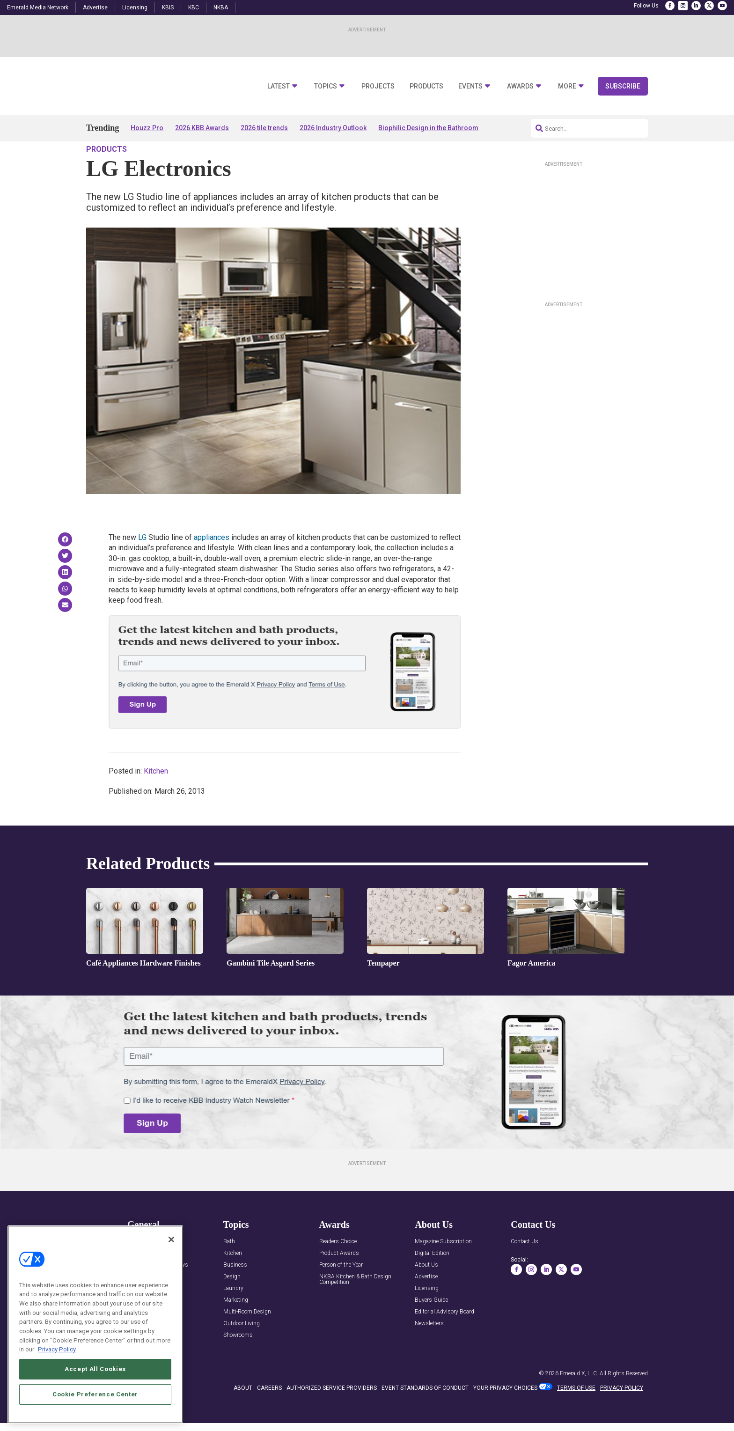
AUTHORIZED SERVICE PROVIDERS (331, 1414)
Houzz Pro (147, 128)
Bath (229, 1268)
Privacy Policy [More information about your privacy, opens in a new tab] (57, 1351)
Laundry (233, 1315)
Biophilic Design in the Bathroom (428, 128)
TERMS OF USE (576, 1414)
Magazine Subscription (443, 1268)
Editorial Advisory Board (444, 1338)
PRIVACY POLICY (621, 1414)
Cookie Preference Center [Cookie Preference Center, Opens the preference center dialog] (95, 1396)
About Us (426, 1292)
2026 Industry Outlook (333, 128)
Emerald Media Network (37, 7)
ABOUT (243, 1414)
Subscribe (622, 86)
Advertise (95, 7)
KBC (193, 7)
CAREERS (269, 1414)
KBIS (168, 7)
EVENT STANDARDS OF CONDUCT (425, 1414)
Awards (520, 86)
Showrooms (238, 1362)
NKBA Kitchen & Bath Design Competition (355, 1306)
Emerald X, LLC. (579, 1400)
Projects (378, 86)
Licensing (134, 7)
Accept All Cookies (95, 1371)
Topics (325, 86)
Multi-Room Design (247, 1338)
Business (235, 1292)
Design (232, 1303)
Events (470, 86)
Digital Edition (432, 1280)
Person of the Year (341, 1292)
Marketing (235, 1327)
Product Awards (339, 1280)
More (567, 86)
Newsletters (429, 1350)
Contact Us (524, 1268)
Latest (278, 86)
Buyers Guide (431, 1327)
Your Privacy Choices (505, 1414)
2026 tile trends (264, 128)
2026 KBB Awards (202, 128)
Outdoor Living (241, 1350)
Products (426, 86)
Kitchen (156, 797)
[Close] (171, 1241)
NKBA (220, 7)
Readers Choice (338, 1268)
